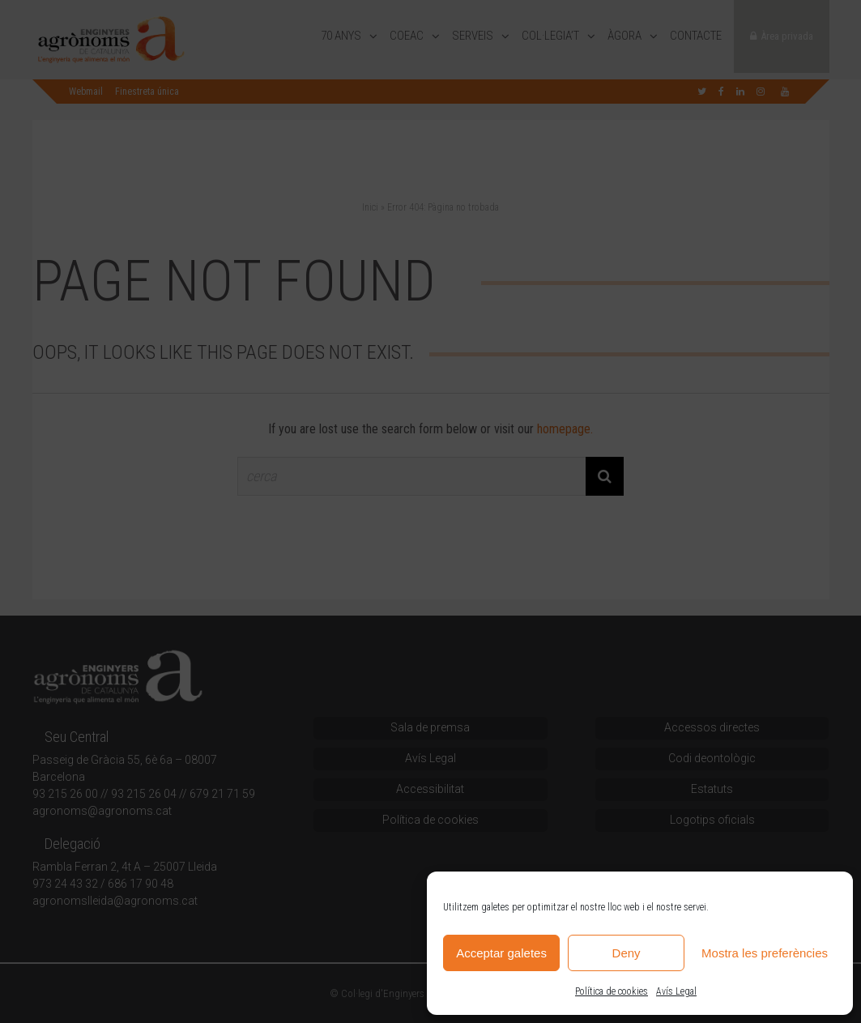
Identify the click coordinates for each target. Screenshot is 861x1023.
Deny (626, 953)
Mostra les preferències (764, 953)
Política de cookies (611, 991)
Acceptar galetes (501, 953)
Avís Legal (676, 991)
